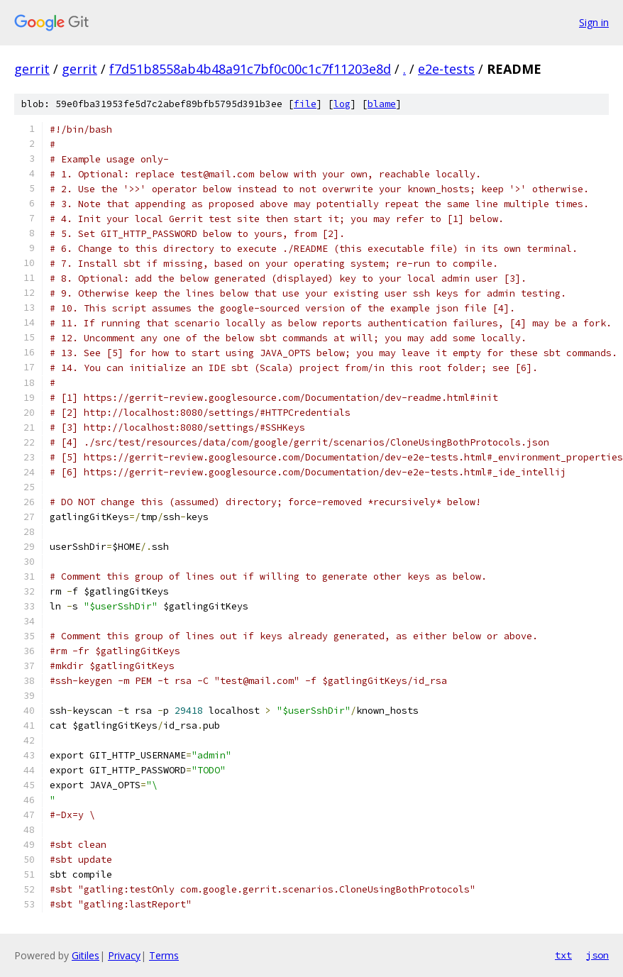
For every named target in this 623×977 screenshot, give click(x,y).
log (342, 104)
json (597, 955)
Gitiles (85, 955)
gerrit (32, 68)
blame (382, 104)
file (305, 104)
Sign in (594, 22)
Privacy (124, 955)
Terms (164, 955)
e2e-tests (446, 68)
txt (563, 955)
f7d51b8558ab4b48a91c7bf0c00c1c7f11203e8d (250, 68)
